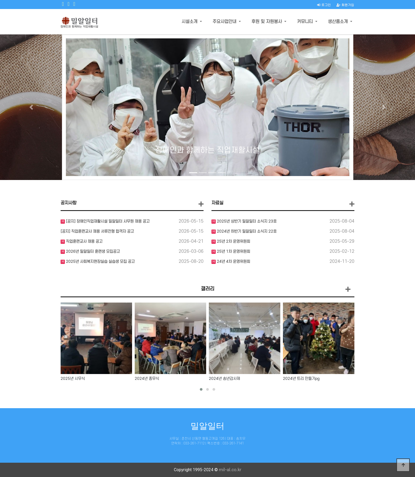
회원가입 (345, 4)
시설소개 (190, 21)
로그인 (324, 4)
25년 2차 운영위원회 (233, 241)
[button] (31, 107)
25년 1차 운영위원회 (233, 251)
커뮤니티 (305, 21)
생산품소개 (338, 21)
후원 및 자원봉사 (267, 21)
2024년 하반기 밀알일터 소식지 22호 (246, 231)
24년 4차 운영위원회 (233, 261)
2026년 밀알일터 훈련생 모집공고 (92, 251)
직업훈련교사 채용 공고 (83, 241)
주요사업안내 (225, 21)
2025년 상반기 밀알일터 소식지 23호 (246, 221)
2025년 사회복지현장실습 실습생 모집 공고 (100, 261)
